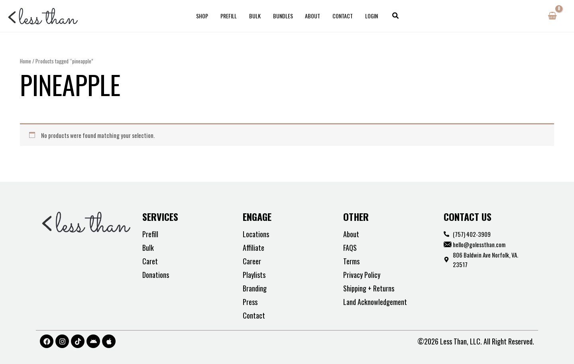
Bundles (283, 16)
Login (368, 16)
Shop (206, 16)
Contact (340, 16)
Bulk (256, 16)
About (311, 16)
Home (25, 61)
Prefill (231, 16)
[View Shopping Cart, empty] (552, 16)
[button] (391, 16)
